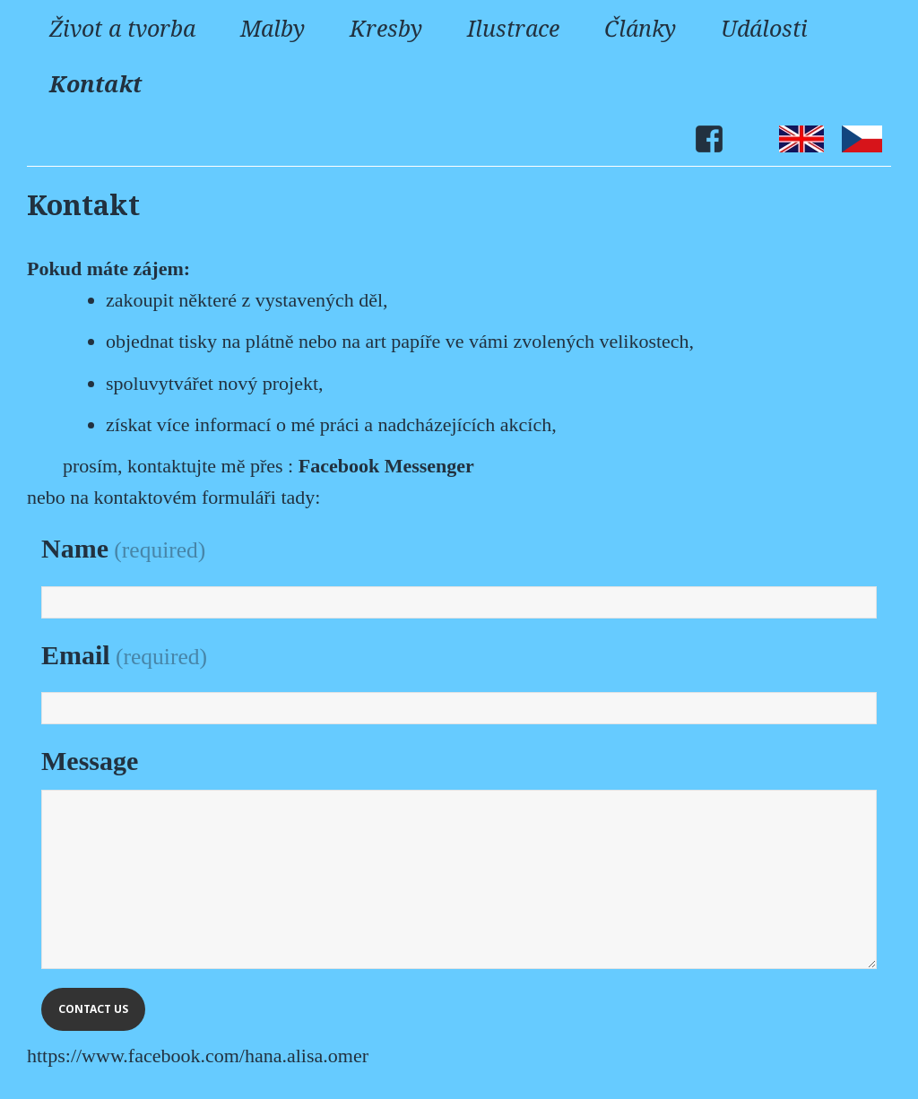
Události (764, 28)
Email (124, 655)
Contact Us (93, 1009)
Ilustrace (513, 28)
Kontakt (95, 83)
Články (640, 28)
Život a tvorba (122, 28)
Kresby (386, 28)
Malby (272, 28)
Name (123, 548)
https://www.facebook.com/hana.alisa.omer (197, 1055)
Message (89, 760)
